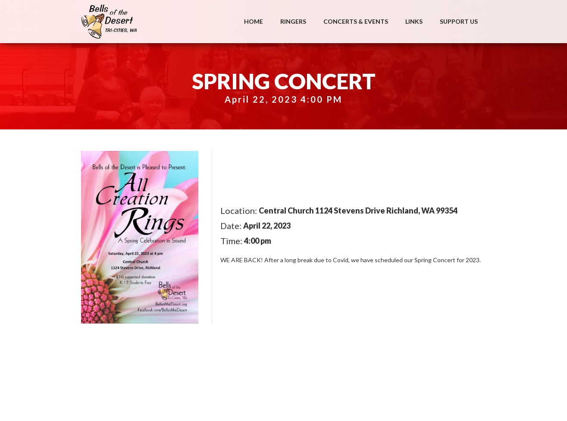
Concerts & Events (355, 21)
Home (253, 21)
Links (414, 21)
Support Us (459, 21)
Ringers (293, 21)
